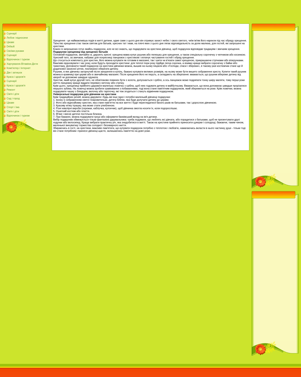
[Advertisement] (85, 10)
